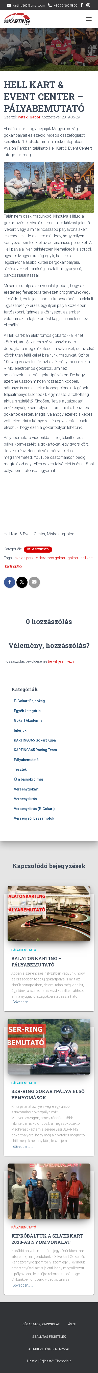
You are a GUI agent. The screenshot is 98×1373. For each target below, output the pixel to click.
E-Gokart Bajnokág (29, 701)
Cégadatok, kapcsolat (41, 1324)
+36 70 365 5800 (65, 5)
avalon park (24, 558)
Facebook (82, 6)
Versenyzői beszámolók (34, 818)
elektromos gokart (50, 558)
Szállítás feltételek (49, 1337)
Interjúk (20, 730)
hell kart (87, 558)
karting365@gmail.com (29, 5)
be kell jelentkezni (61, 661)
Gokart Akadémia (28, 720)
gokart (73, 558)
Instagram (88, 6)
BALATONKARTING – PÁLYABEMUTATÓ (36, 961)
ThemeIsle (63, 1361)
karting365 (13, 566)
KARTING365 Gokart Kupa (35, 740)
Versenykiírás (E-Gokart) (34, 809)
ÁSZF (72, 1324)
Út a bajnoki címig (28, 779)
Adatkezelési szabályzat (49, 1349)
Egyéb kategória (27, 711)
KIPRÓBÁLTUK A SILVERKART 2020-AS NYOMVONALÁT (47, 1239)
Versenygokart (26, 789)
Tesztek (20, 769)
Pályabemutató (38, 549)
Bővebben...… (23, 1002)
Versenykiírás (25, 799)
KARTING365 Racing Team (35, 750)
